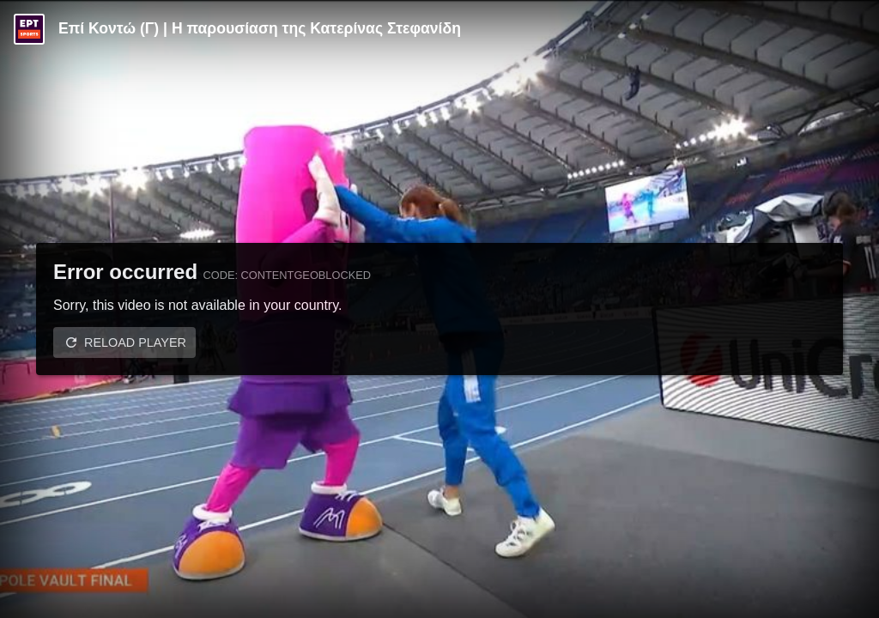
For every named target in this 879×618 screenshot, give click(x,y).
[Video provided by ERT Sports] (29, 29)
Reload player (135, 342)
